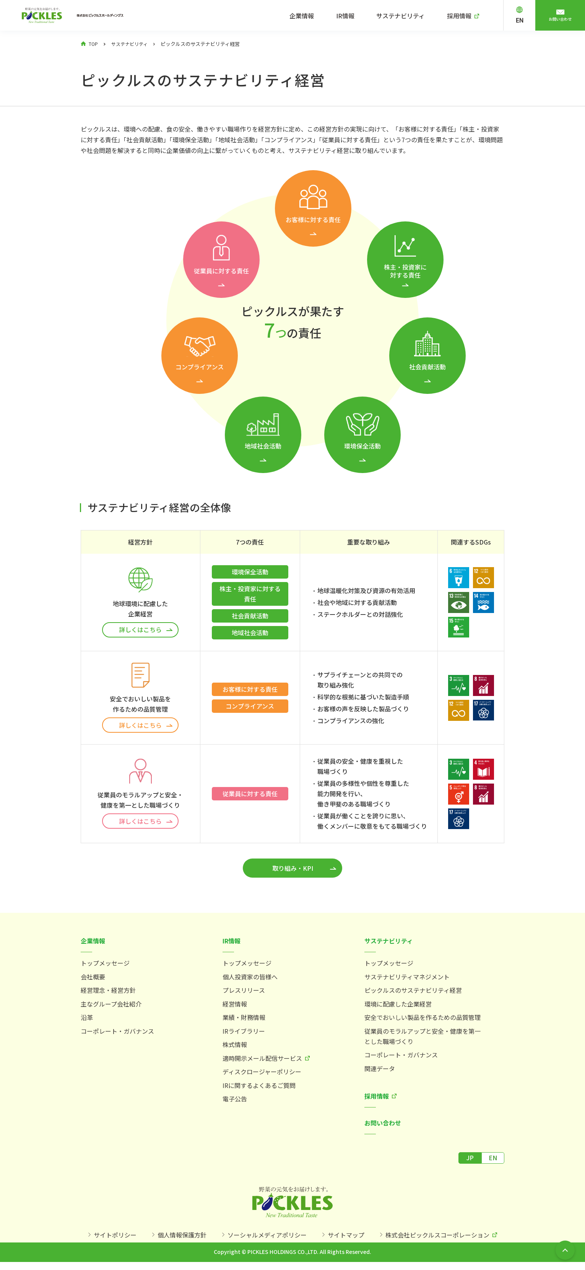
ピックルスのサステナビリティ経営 (413, 993)
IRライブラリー (244, 1034)
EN (519, 20)
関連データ (379, 1072)
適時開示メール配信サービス (262, 1062)
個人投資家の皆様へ (250, 980)
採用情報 (462, 15)
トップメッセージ (105, 966)
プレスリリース (244, 993)
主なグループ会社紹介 (111, 1007)
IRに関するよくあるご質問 (259, 1089)
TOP (93, 43)
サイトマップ (346, 1240)
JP (470, 1161)
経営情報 (235, 1007)
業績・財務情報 (244, 1021)
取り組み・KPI (292, 871)
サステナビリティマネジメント (407, 980)
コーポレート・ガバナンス (117, 1034)
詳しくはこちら (140, 629)
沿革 (87, 1021)
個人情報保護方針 (182, 1240)
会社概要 (93, 980)
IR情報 (354, 15)
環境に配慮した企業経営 (398, 1007)
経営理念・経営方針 (108, 993)
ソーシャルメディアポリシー (267, 1240)
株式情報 (235, 1048)
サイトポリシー (115, 1240)
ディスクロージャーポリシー (262, 1075)
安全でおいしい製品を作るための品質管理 (422, 1021)
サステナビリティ (407, 15)
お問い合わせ (560, 20)
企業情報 (314, 15)
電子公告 (235, 1102)
